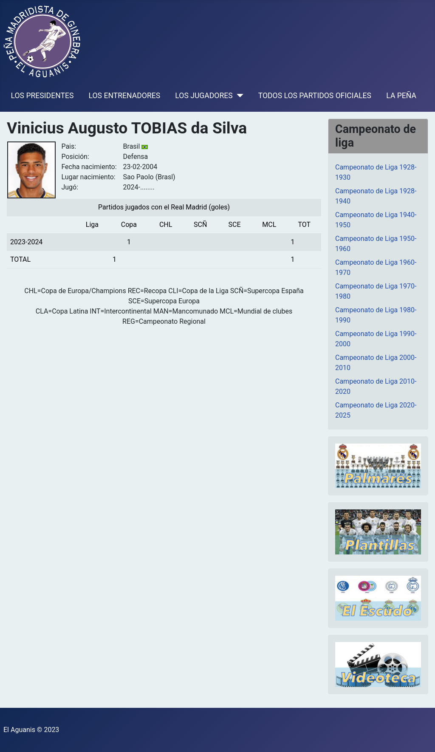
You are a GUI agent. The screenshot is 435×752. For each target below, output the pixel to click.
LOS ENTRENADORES (125, 95)
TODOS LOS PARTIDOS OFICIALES (314, 95)
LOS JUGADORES (203, 95)
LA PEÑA (401, 95)
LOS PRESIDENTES (42, 95)
